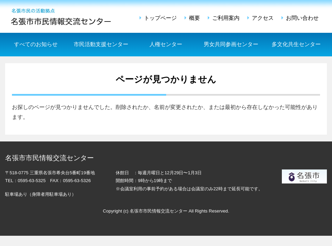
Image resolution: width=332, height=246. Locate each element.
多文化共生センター (296, 44)
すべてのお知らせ (36, 44)
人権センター (165, 44)
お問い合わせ (302, 18)
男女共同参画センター (231, 44)
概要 (194, 18)
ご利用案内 (226, 18)
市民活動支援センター (101, 44)
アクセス (263, 18)
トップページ (160, 18)
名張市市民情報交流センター (62, 16)
